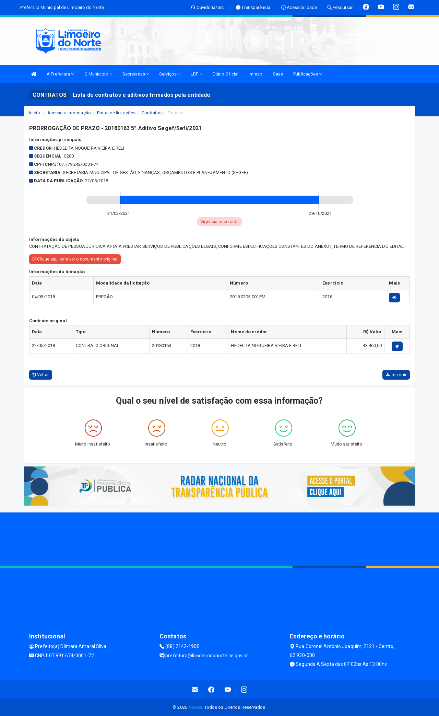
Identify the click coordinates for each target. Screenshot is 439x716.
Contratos (152, 112)
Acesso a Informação (69, 112)
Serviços (169, 74)
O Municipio (98, 74)
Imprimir (396, 374)
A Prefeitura (60, 74)
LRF (196, 74)
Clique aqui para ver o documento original (75, 259)
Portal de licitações (116, 112)
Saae (278, 74)
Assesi (195, 707)
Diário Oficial (225, 74)
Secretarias (135, 74)
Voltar (41, 374)
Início (34, 112)
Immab (256, 74)
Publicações (307, 74)
